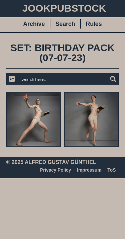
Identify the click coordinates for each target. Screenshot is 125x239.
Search (65, 24)
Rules (94, 24)
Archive (34, 24)
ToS (111, 170)
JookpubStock (64, 8)
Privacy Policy (55, 170)
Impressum (89, 170)
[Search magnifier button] (113, 79)
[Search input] (63, 79)
